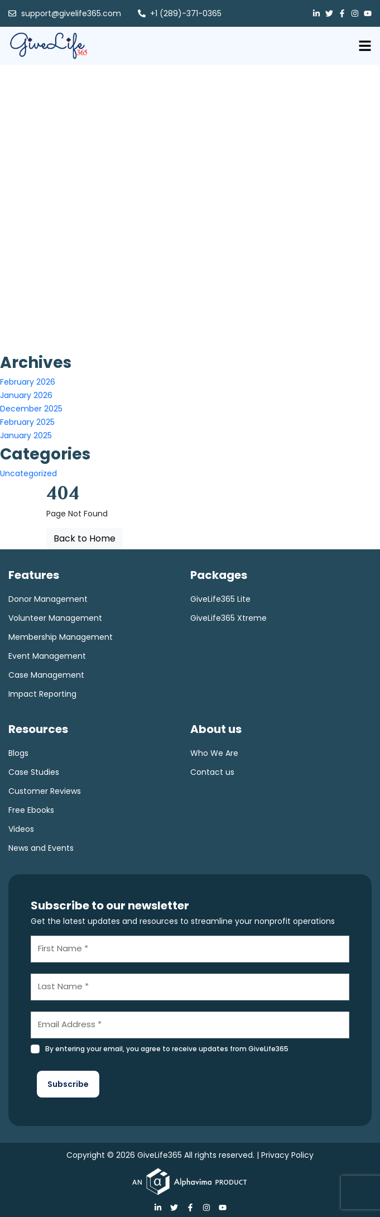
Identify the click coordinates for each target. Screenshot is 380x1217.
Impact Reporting (42, 693)
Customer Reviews (44, 791)
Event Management (47, 656)
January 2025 (26, 435)
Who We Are (214, 753)
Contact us (212, 772)
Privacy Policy (287, 1155)
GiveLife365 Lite (220, 599)
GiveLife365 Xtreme (228, 618)
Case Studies (33, 772)
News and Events (41, 848)
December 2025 (31, 408)
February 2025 (27, 422)
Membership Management (60, 637)
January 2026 (26, 395)
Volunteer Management (55, 618)
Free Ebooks (31, 810)
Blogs (18, 753)
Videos (21, 829)
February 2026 (27, 381)
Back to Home (85, 538)
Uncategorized (28, 473)
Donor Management (48, 599)
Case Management (46, 675)
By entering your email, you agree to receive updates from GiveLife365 (166, 1048)
